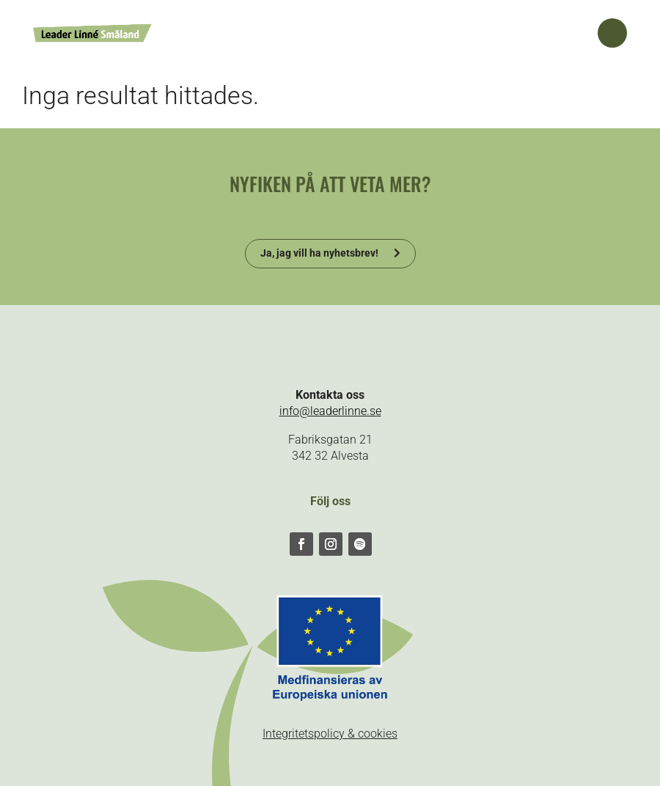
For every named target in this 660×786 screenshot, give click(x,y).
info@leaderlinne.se (330, 411)
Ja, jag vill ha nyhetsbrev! (319, 253)
